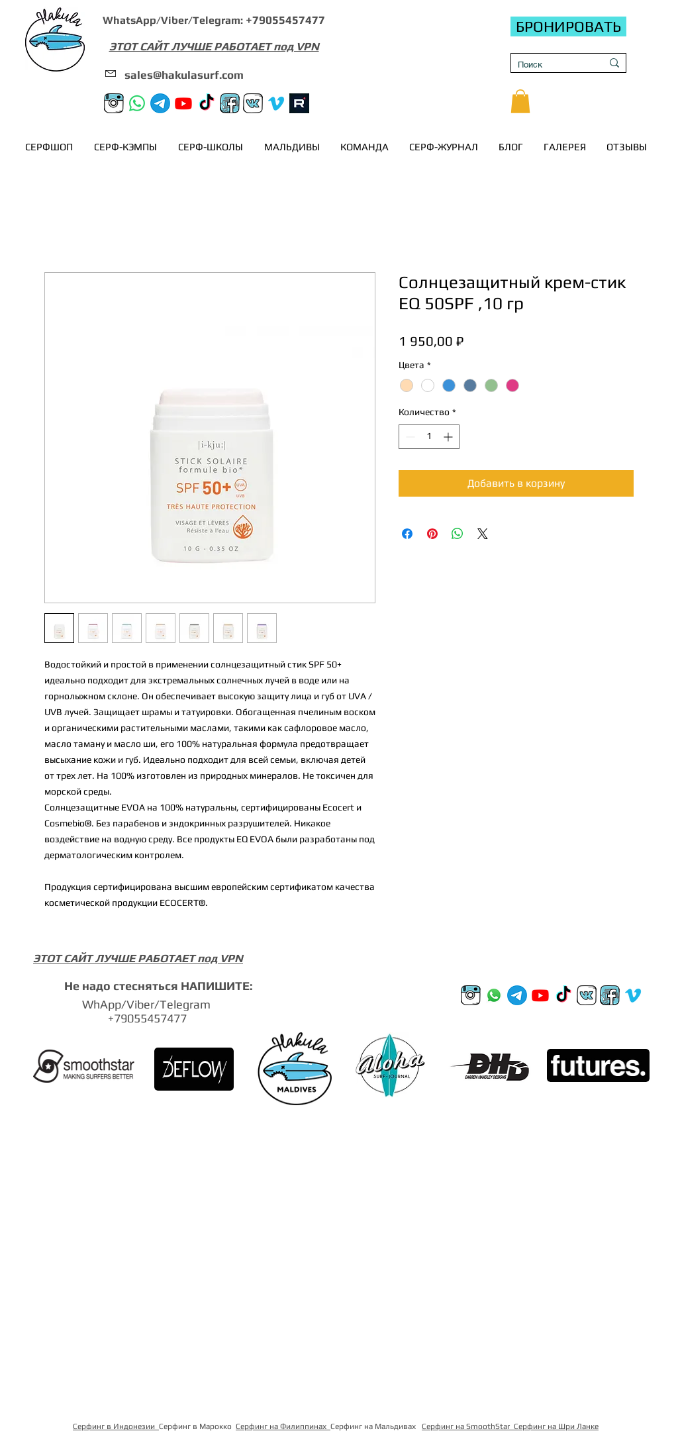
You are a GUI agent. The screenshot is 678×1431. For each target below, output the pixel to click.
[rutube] (299, 103)
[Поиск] (550, 65)
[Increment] (449, 436)
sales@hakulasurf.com (184, 74)
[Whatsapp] (137, 103)
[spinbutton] (429, 436)
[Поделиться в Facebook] (407, 534)
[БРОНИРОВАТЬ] (568, 26)
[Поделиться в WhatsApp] (457, 534)
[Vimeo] (276, 103)
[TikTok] (207, 103)
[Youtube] (183, 103)
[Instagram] (114, 103)
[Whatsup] (494, 995)
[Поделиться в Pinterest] (432, 534)
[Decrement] (409, 436)
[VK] (253, 103)
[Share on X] (483, 534)
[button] (520, 101)
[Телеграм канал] (160, 103)
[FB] (230, 103)
